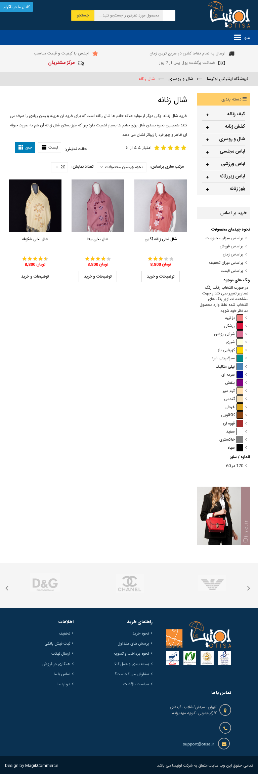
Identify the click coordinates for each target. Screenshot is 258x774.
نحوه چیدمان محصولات (124, 167)
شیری (234, 342)
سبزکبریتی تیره (227, 358)
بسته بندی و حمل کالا (131, 664)
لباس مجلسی (232, 152)
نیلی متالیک (229, 367)
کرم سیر (233, 391)
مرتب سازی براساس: (167, 166)
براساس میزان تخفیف (226, 263)
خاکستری (231, 440)
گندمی (233, 399)
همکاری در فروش (56, 664)
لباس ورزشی (233, 164)
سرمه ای (232, 375)
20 (60, 167)
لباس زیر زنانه (232, 176)
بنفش (234, 383)
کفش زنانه (235, 127)
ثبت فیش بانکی (57, 643)
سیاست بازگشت (136, 684)
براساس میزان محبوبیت (224, 238)
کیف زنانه (236, 114)
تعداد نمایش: (82, 166)
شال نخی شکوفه (35, 239)
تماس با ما (62, 674)
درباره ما (63, 684)
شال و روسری (232, 139)
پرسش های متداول (133, 643)
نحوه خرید (140, 633)
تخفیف (64, 633)
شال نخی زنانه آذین (160, 239)
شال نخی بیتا (98, 239)
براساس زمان (233, 254)
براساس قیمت (232, 271)
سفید (234, 432)
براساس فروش (231, 246)
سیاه (235, 448)
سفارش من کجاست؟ (132, 674)
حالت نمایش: (75, 149)
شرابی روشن (228, 334)
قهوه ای (233, 423)
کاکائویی (232, 415)
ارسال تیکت (60, 653)
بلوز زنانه (237, 189)
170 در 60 (234, 466)
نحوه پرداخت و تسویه (131, 653)
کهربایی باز (230, 350)
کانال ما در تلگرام (16, 7)
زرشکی (233, 326)
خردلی (233, 407)
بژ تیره (234, 318)
